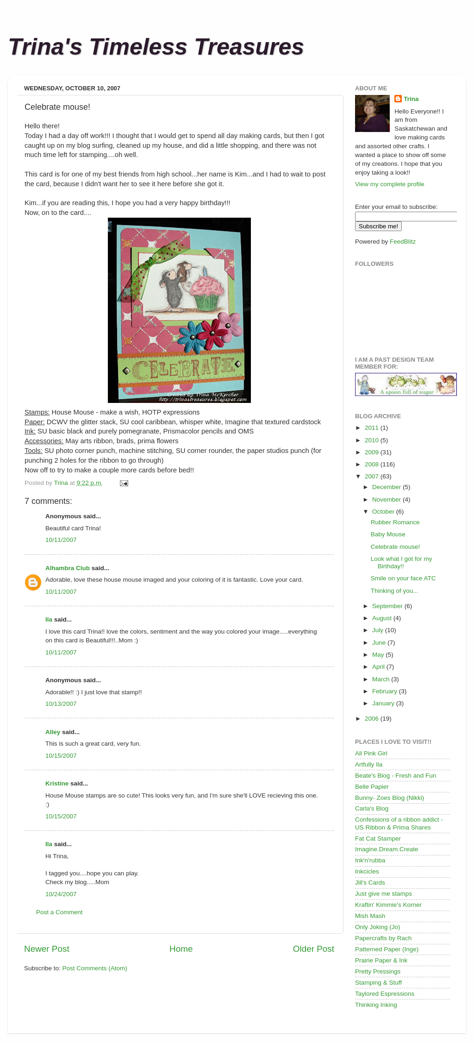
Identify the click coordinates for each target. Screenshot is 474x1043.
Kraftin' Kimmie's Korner (388, 904)
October (384, 511)
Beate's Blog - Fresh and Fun (395, 775)
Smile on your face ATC (403, 578)
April (379, 666)
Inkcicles (367, 871)
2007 (372, 476)
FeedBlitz (403, 241)
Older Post (313, 949)
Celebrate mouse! (395, 546)
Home (181, 949)
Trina (411, 98)
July (378, 630)
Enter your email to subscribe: (396, 206)
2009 (372, 452)
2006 (372, 718)
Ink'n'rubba (370, 860)
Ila (48, 619)
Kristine (57, 783)
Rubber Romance (395, 522)
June (379, 642)
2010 (372, 440)
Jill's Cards (370, 882)
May (379, 654)
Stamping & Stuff (378, 982)
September (388, 606)
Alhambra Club (67, 568)
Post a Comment (59, 912)
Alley (52, 732)
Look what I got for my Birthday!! (401, 562)
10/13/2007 (61, 703)
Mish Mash (370, 915)
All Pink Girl (371, 753)
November (387, 499)
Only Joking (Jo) (377, 927)
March (381, 679)
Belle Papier (372, 786)
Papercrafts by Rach (383, 938)
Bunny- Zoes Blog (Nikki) (389, 797)
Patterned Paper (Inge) (386, 949)
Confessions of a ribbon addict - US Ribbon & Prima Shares (399, 823)
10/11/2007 (61, 539)
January (384, 703)
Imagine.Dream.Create (386, 849)
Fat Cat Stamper (378, 838)
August (382, 618)
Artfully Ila (368, 764)
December (387, 487)
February (385, 691)
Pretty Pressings (377, 971)
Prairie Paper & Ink (381, 960)
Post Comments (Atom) (94, 968)
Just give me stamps (383, 893)
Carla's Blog (371, 808)
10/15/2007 (61, 755)
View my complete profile (389, 184)
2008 (372, 464)
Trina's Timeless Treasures (156, 47)
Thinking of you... (394, 590)
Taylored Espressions (384, 993)
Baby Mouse (388, 534)
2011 (372, 427)
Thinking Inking (376, 1004)
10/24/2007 (61, 894)
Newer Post (46, 949)
